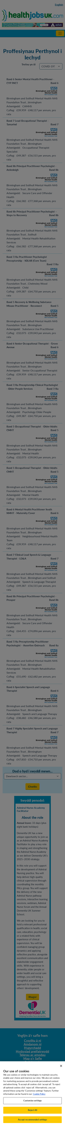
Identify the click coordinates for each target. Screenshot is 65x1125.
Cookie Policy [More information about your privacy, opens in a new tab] (39, 1096)
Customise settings (32, 1103)
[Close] (61, 1068)
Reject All (32, 1112)
